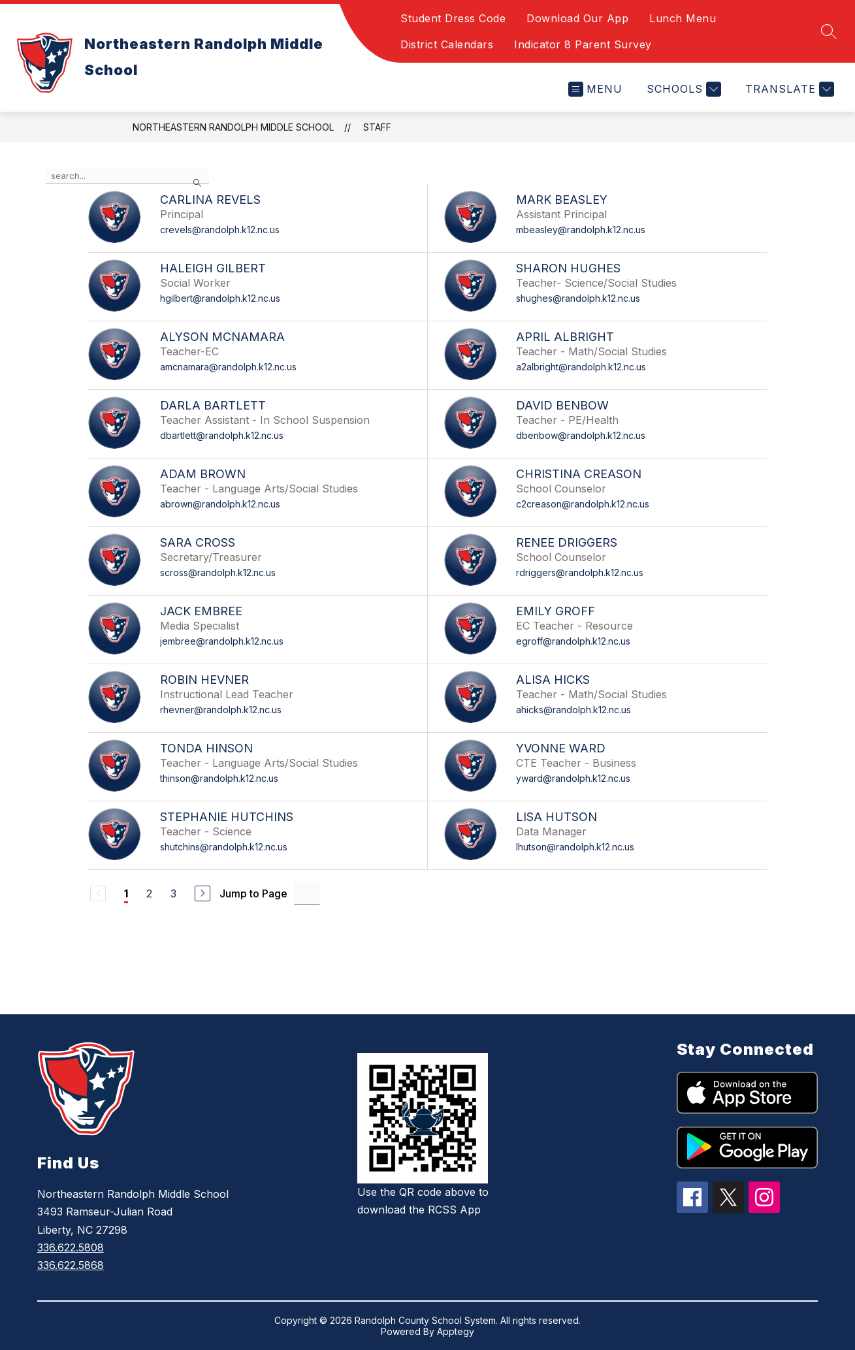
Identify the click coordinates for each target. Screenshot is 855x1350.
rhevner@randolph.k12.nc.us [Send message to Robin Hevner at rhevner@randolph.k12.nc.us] (221, 709)
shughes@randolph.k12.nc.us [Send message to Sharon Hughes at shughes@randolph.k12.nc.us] (578, 298)
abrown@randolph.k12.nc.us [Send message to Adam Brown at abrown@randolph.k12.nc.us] (220, 503)
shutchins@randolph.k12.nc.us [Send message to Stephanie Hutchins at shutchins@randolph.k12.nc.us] (223, 846)
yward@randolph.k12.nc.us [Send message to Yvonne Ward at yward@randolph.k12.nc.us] (573, 778)
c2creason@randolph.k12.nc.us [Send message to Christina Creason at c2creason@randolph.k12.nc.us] (582, 503)
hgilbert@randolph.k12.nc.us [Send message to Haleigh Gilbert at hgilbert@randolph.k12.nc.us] (220, 298)
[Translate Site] (788, 89)
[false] (127, 176)
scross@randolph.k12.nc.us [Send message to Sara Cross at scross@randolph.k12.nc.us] (218, 572)
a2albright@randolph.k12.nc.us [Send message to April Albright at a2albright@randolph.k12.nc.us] (581, 366)
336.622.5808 (70, 1247)
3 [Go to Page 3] (173, 893)
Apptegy (455, 1331)
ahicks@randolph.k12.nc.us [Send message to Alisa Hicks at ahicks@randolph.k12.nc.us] (573, 709)
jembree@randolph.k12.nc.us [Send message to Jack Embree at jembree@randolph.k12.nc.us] (221, 641)
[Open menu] (595, 89)
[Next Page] (202, 893)
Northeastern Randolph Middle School (233, 127)
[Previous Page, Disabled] (98, 893)
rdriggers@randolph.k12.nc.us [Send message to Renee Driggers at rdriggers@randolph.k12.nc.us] (579, 572)
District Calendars (446, 44)
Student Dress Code (453, 18)
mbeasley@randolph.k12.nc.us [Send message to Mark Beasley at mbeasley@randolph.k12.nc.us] (580, 229)
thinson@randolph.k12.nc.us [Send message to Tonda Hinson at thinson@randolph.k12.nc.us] (219, 778)
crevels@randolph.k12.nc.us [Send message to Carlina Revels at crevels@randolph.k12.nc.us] (220, 229)
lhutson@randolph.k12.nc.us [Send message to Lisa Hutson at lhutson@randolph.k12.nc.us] (575, 846)
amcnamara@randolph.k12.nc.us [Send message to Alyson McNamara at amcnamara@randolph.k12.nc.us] (228, 366)
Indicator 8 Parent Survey (583, 44)
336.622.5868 (70, 1265)
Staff (377, 127)
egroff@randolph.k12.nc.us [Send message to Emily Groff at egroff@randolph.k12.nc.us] (573, 641)
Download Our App (577, 18)
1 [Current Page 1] (126, 893)
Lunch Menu (682, 18)
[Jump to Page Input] (307, 893)
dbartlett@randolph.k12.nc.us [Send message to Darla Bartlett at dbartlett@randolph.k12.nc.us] (221, 435)
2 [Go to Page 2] (149, 893)
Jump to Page (253, 893)
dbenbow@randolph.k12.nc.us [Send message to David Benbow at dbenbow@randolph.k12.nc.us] (580, 435)
